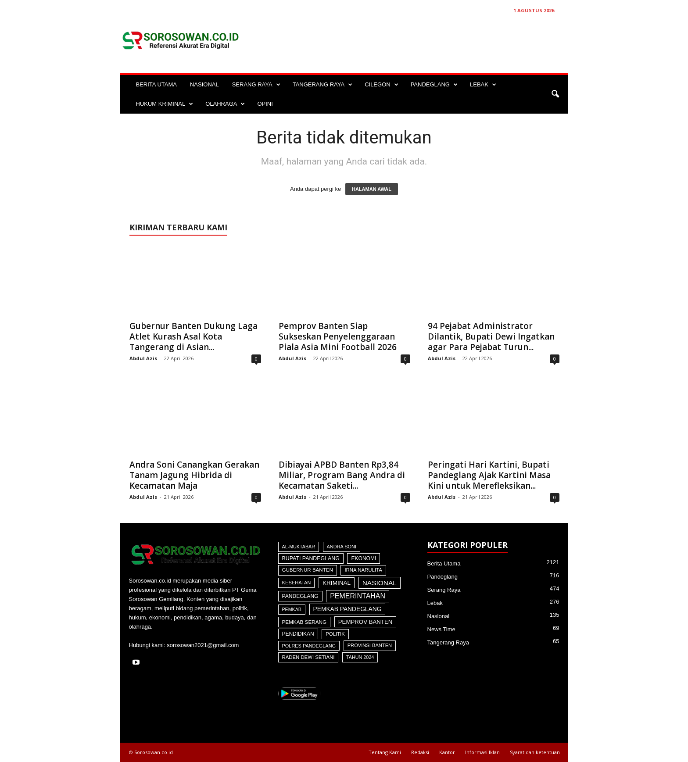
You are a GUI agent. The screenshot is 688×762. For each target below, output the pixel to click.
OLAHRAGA (225, 104)
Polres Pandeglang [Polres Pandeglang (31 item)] (309, 645)
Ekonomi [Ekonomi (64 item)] (363, 558)
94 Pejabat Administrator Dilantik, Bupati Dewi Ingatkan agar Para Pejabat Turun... (491, 336)
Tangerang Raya (448, 642)
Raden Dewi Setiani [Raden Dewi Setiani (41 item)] (308, 657)
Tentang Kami (385, 752)
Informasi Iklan (482, 752)
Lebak (435, 603)
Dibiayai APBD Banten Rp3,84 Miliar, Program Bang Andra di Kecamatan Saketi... (342, 475)
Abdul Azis (143, 358)
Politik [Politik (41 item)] (335, 634)
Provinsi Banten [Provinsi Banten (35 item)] (370, 645)
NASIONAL (204, 84)
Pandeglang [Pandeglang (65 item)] (300, 596)
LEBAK (483, 84)
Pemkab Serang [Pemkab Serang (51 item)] (304, 622)
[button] (555, 94)
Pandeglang (442, 576)
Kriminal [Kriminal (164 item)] (336, 583)
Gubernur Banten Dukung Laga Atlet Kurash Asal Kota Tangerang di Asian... (193, 336)
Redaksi (420, 752)
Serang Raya (444, 590)
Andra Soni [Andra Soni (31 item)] (341, 546)
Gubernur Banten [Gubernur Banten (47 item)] (307, 569)
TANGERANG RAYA (322, 84)
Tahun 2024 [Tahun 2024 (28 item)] (360, 657)
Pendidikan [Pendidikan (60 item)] (298, 634)
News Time (441, 629)
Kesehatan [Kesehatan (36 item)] (296, 582)
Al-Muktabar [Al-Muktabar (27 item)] (298, 546)
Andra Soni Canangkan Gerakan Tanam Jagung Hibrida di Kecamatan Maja (194, 475)
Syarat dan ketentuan (535, 752)
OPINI (264, 103)
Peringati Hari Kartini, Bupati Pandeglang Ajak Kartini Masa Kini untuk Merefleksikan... (489, 475)
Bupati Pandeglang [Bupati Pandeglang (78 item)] (311, 558)
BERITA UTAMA (156, 84)
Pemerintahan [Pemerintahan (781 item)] (357, 596)
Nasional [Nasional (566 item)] (379, 583)
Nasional (438, 616)
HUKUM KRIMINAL (165, 104)
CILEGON (381, 84)
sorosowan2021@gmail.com (203, 645)
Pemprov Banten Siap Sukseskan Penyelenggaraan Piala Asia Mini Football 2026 (338, 336)
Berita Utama (444, 563)
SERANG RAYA (256, 84)
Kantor (447, 752)
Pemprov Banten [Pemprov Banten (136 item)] (365, 622)
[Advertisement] (408, 40)
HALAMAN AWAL (371, 189)
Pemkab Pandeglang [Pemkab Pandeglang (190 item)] (347, 609)
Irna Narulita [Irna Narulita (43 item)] (363, 569)
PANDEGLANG (434, 84)
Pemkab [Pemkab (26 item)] (291, 609)
